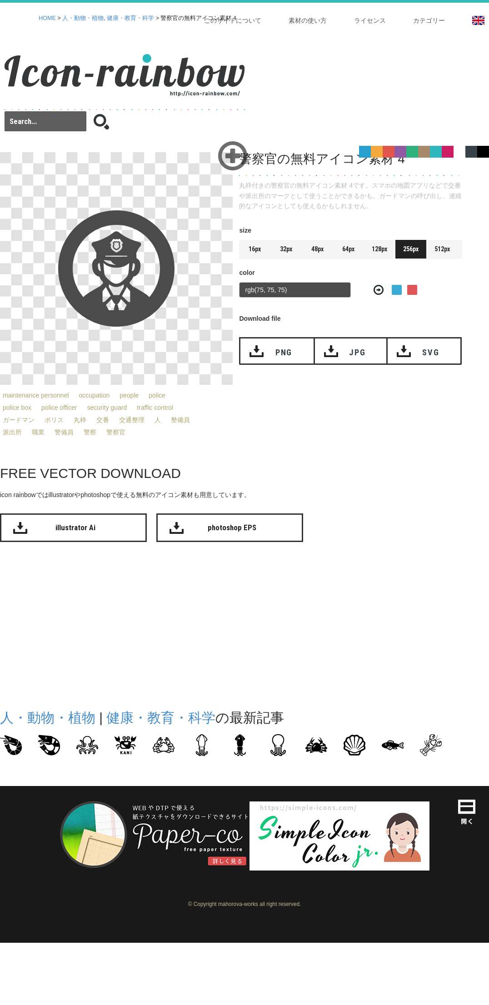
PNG (283, 352)
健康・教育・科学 (130, 18)
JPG (357, 352)
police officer (59, 407)
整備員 (180, 419)
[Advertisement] (208, 623)
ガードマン (19, 419)
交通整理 (132, 419)
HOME (47, 18)
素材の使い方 (308, 20)
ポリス (54, 419)
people (129, 395)
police (157, 395)
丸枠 (80, 419)
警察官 (115, 432)
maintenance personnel (36, 395)
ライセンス (370, 20)
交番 (102, 419)
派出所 (12, 432)
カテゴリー (429, 20)
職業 (38, 432)
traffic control (155, 407)
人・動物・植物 (83, 18)
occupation (94, 395)
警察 (90, 432)
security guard (107, 407)
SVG (430, 352)
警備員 (64, 432)
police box (17, 407)
